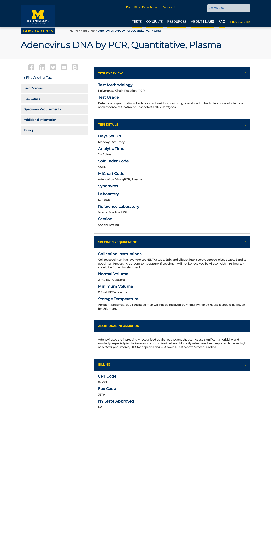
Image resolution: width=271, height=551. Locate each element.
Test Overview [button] (110, 73)
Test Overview (34, 88)
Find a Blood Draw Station (142, 7)
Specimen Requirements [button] (118, 244)
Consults (154, 22)
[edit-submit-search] (247, 8)
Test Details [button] (108, 125)
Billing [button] (104, 368)
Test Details (32, 99)
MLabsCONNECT (190, 7)
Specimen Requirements (42, 109)
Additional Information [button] (118, 329)
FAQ (222, 22)
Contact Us (169, 7)
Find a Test (88, 30)
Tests (137, 22)
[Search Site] (226, 7)
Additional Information (40, 120)
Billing (28, 130)
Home (74, 30)
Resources (176, 22)
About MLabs (202, 22)
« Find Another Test (38, 77)
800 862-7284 (241, 22)
